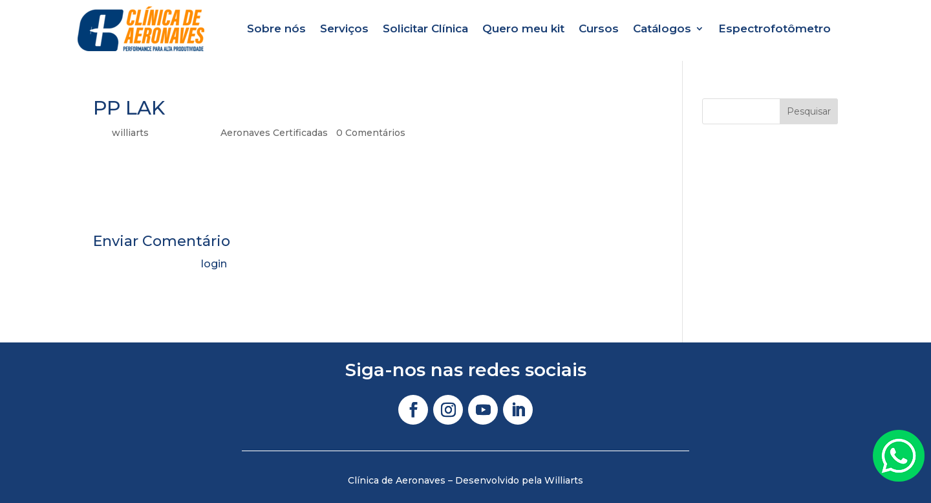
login (214, 264)
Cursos (599, 28)
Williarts (563, 480)
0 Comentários (370, 133)
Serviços (344, 28)
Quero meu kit (523, 28)
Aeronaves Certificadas (274, 133)
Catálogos (662, 28)
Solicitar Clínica (425, 28)
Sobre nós (276, 28)
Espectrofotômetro (774, 28)
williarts (130, 133)
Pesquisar (809, 111)
